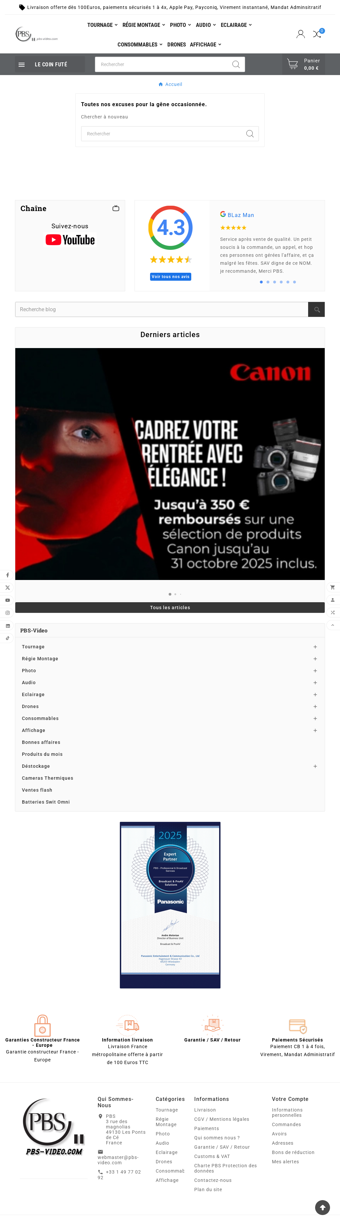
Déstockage (36, 766)
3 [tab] (274, 282)
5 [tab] (288, 282)
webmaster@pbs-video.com (118, 1160)
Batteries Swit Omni (46, 802)
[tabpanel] (267, 245)
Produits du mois (42, 754)
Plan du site (208, 1189)
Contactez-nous (213, 1180)
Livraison (205, 1110)
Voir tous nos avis (171, 276)
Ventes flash (37, 790)
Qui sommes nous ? (217, 1137)
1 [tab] (261, 282)
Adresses (283, 1143)
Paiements (206, 1128)
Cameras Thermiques (47, 778)
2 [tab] (268, 282)
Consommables (40, 718)
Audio (29, 682)
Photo (29, 670)
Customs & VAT (212, 1156)
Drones (30, 706)
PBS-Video (34, 630)
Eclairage (33, 694)
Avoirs (279, 1133)
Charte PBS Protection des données (225, 1168)
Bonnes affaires (41, 742)
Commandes (286, 1124)
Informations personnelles (287, 1112)
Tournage (33, 646)
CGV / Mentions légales (221, 1119)
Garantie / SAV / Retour (222, 1147)
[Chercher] (162, 64)
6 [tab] (294, 282)
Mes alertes (285, 1161)
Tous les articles (170, 607)
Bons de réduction (293, 1152)
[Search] (236, 64)
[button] (170, 594)
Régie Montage (40, 658)
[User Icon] (301, 34)
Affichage (33, 730)
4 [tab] (281, 282)
